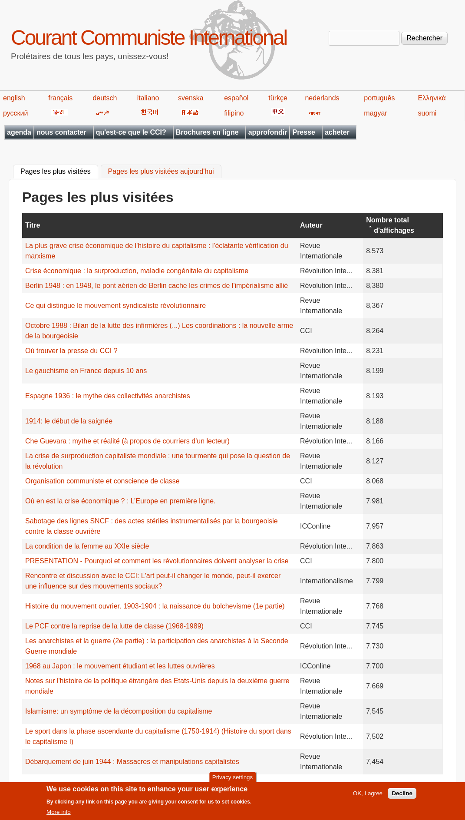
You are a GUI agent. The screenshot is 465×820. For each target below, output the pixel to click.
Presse (303, 132)
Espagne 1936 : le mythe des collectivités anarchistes (107, 396)
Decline (402, 796)
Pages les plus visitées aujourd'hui (161, 171)
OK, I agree (368, 796)
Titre (32, 225)
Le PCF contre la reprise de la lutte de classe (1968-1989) (114, 626)
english (14, 98)
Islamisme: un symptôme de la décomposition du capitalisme (118, 711)
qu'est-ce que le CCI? (131, 132)
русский (15, 113)
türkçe (277, 98)
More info (58, 815)
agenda (19, 132)
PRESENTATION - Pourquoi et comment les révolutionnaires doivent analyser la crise (157, 561)
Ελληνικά (432, 98)
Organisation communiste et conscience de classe (102, 481)
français (60, 98)
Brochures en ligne (207, 132)
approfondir (267, 132)
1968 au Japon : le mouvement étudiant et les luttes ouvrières (120, 666)
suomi (427, 113)
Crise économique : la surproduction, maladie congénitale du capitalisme (136, 270)
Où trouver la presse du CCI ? (71, 350)
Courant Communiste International (149, 37)
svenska (191, 98)
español (236, 98)
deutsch (104, 98)
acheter (337, 132)
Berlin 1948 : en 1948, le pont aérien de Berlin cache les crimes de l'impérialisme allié (156, 285)
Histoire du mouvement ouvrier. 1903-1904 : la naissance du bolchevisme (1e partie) (155, 606)
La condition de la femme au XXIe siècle (87, 546)
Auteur (311, 225)
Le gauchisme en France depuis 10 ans (86, 370)
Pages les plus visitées (59, 170)
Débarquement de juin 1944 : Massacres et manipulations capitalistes (132, 761)
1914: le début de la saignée (68, 421)
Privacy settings (232, 780)
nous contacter (61, 132)
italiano (148, 98)
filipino (234, 113)
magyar (375, 113)
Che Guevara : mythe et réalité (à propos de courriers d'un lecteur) (127, 441)
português (379, 98)
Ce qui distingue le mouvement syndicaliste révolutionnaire (115, 305)
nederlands (322, 98)
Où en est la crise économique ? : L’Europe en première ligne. (120, 501)
